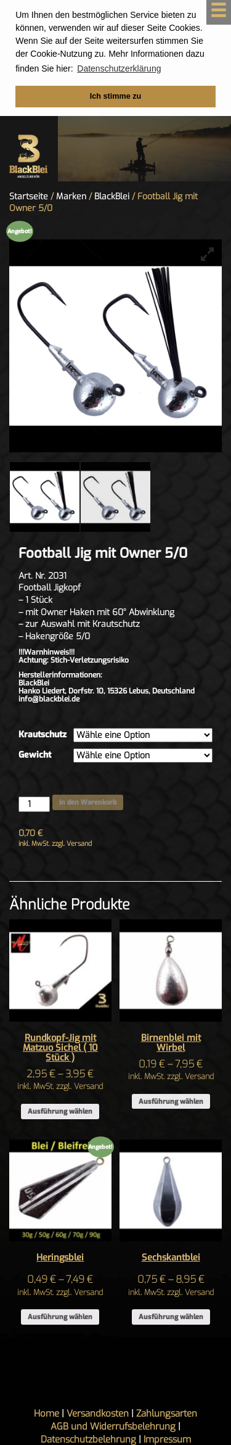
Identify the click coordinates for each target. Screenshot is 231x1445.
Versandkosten (98, 1413)
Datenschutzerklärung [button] (119, 68)
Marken (71, 195)
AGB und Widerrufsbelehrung (113, 1426)
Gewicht (34, 754)
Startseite (28, 195)
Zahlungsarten (166, 1413)
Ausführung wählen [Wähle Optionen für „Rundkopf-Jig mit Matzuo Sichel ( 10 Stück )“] (60, 1111)
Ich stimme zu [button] (115, 96)
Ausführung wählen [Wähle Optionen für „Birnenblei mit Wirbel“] (171, 1101)
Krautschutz (42, 734)
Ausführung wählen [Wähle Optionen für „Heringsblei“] (60, 1316)
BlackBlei (111, 195)
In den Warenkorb (87, 801)
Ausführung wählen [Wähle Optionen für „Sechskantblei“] (171, 1316)
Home (46, 1413)
